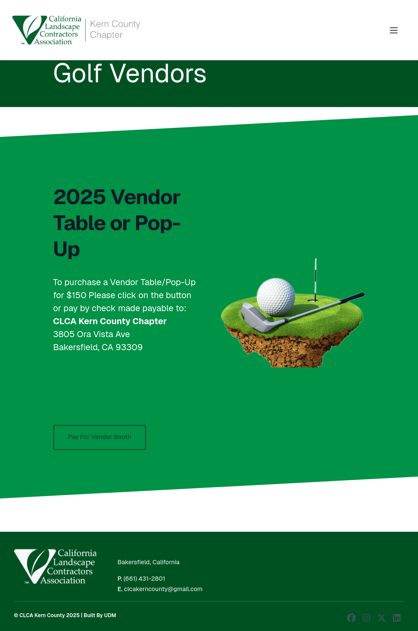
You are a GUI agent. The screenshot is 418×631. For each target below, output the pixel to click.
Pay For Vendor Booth (99, 441)
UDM (110, 615)
